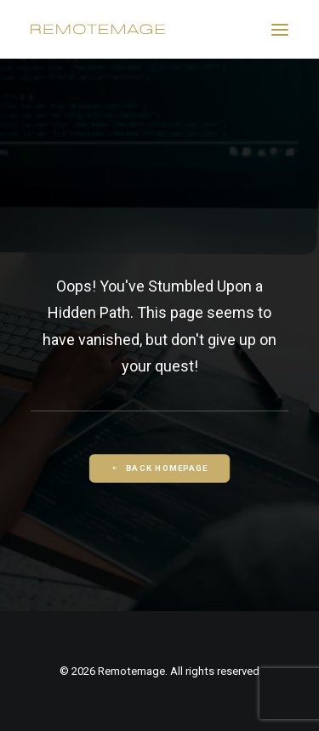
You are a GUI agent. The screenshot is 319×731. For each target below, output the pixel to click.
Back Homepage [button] (159, 468)
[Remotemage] (98, 29)
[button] (280, 29)
